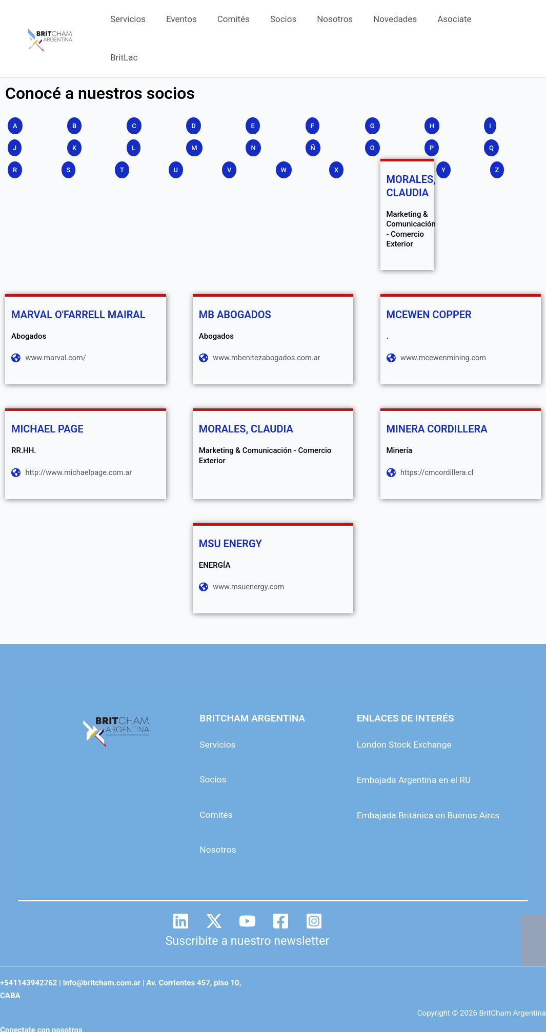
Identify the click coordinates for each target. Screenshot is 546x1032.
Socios (295, 23)
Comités (249, 23)
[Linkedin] (180, 892)
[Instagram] (314, 892)
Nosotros (344, 23)
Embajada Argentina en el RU (419, 751)
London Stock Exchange (409, 716)
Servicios (149, 23)
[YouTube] (247, 892)
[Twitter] (214, 892)
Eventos (200, 23)
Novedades (401, 23)
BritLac (505, 23)
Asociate (457, 23)
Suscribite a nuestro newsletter (247, 912)
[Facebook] (280, 892)
